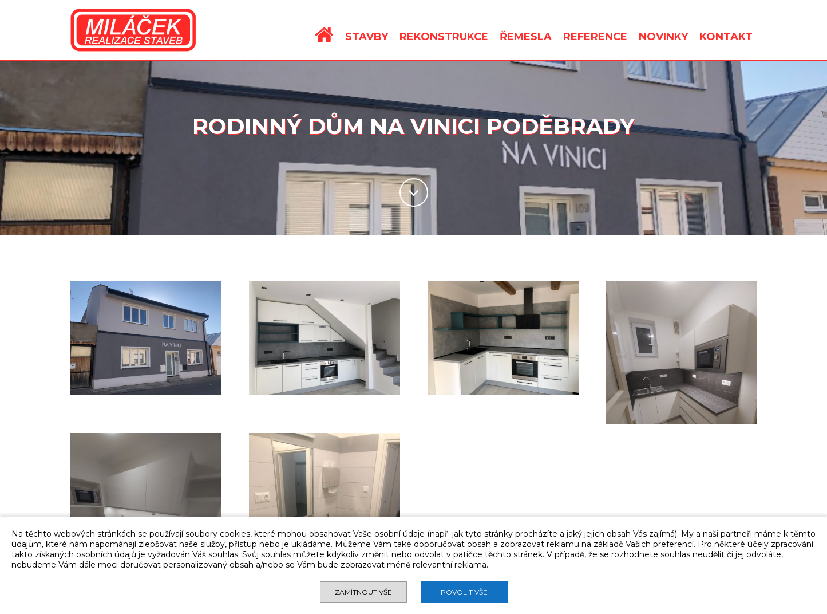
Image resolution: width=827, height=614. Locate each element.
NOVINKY (663, 36)
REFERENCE (595, 36)
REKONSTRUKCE (443, 36)
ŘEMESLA (526, 36)
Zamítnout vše (363, 592)
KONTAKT (726, 36)
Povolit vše (464, 592)
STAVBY (366, 36)
